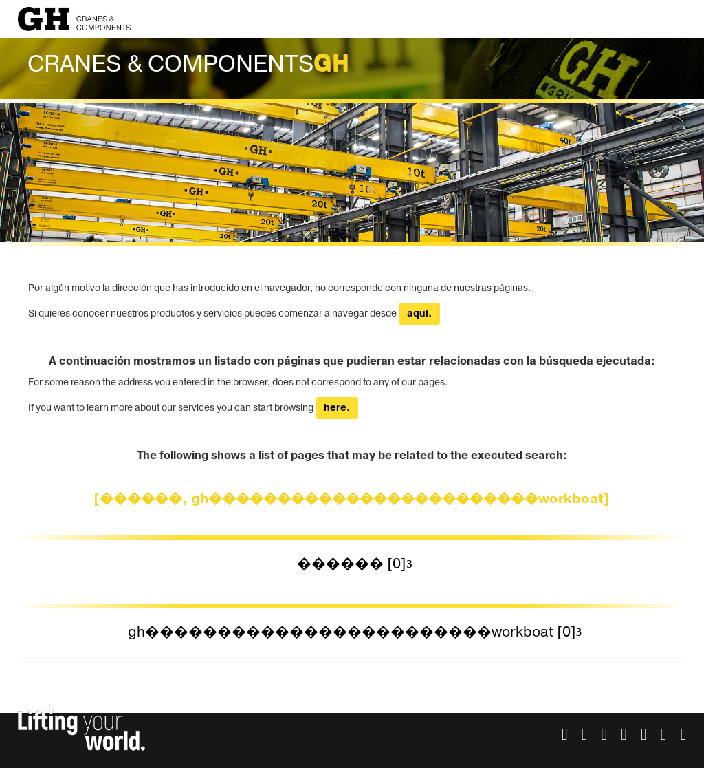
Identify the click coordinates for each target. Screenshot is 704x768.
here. (337, 408)
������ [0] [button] (351, 564)
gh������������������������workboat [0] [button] (352, 632)
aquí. (419, 314)
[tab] (352, 564)
